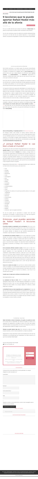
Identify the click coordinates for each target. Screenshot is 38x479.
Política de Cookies (31, 475)
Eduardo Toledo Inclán (30, 133)
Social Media (15, 474)
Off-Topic (8, 14)
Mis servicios (4, 474)
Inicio (4, 14)
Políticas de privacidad (24, 475)
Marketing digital (9, 474)
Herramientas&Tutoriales (24, 474)
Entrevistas (30, 474)
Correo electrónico (7, 393)
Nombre (5, 388)
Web (4, 398)
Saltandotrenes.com (12, 475)
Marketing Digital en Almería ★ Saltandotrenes (19, 4)
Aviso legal (18, 475)
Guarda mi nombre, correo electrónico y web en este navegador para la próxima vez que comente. (18, 406)
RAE (18, 167)
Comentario (5, 377)
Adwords (18, 474)
